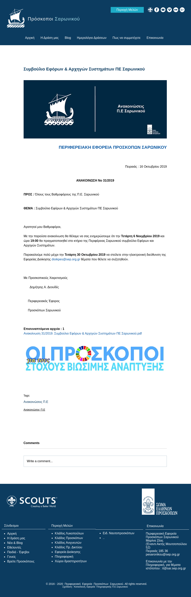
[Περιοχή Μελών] (127, 10)
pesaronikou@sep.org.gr (163, 554)
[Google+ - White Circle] (182, 9)
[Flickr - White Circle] (175, 9)
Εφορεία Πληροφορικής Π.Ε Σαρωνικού (107, 586)
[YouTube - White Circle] (163, 9)
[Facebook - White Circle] (156, 9)
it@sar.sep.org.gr (174, 568)
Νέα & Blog (15, 542)
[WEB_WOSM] (150, 9)
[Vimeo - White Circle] (169, 9)
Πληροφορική (64, 556)
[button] (127, 38)
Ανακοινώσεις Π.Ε (36, 401)
